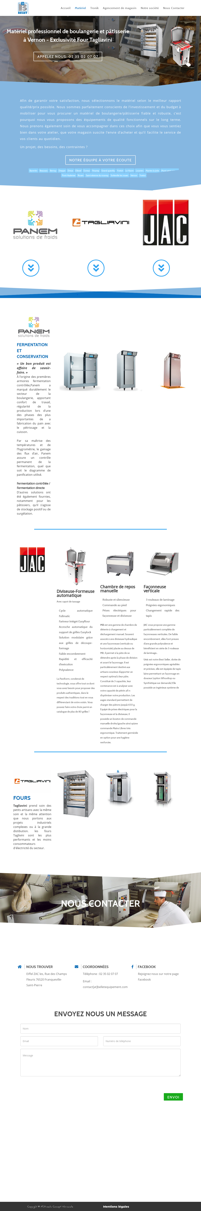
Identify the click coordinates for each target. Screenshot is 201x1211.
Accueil (66, 8)
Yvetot (120, 170)
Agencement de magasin (119, 8)
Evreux (87, 170)
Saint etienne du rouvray (97, 175)
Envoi (173, 1097)
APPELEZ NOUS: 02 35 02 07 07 (67, 56)
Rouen (81, 175)
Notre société (150, 8)
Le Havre (129, 170)
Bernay (53, 170)
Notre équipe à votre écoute (100, 160)
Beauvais (44, 170)
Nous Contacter (173, 8)
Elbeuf (78, 170)
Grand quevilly (108, 170)
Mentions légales (116, 1206)
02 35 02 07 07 (108, 974)
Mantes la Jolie (152, 170)
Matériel (80, 8)
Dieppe (62, 170)
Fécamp (95, 170)
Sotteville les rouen (119, 175)
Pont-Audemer (68, 175)
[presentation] (45, 1086)
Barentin (33, 170)
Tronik (94, 8)
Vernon (134, 175)
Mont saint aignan (169, 170)
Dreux (70, 170)
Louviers (139, 170)
